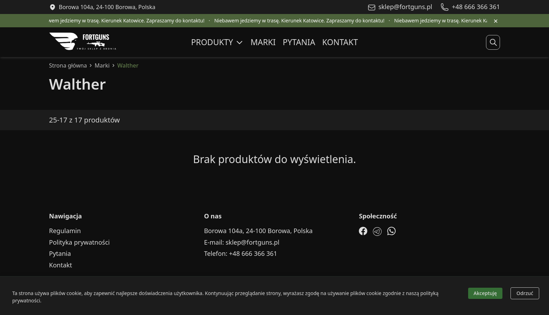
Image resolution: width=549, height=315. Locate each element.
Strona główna (68, 65)
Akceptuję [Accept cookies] (485, 293)
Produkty (217, 42)
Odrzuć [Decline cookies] (524, 293)
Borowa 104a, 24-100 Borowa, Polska (258, 231)
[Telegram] (377, 231)
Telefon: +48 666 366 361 (240, 254)
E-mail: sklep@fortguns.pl (241, 242)
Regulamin (65, 231)
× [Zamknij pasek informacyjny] (495, 20)
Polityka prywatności (79, 242)
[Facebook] (363, 231)
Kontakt (340, 42)
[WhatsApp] (391, 231)
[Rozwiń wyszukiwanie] (493, 42)
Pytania (299, 42)
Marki (263, 42)
